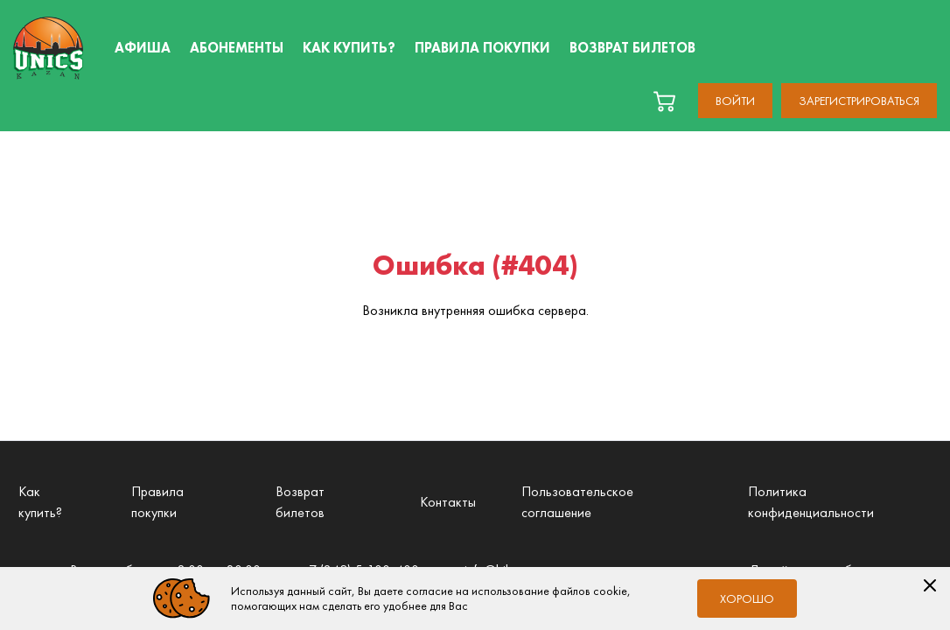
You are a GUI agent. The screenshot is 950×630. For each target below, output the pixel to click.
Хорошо (747, 598)
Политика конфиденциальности (811, 502)
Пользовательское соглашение (577, 502)
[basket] (664, 101)
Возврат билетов (300, 502)
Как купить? (40, 502)
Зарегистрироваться (859, 100)
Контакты (448, 502)
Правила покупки (157, 502)
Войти (735, 100)
